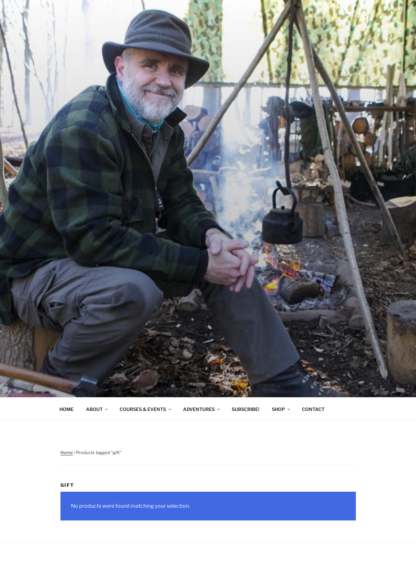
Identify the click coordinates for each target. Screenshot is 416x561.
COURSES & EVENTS (146, 409)
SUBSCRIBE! (245, 409)
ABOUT (97, 409)
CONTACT (313, 409)
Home (66, 452)
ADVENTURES (202, 409)
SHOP (281, 409)
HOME (66, 409)
